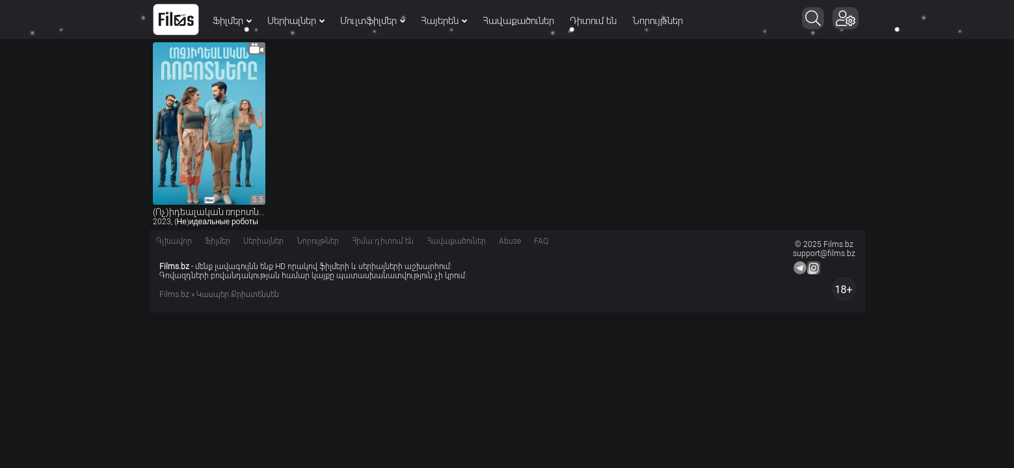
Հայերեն (444, 21)
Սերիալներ (296, 21)
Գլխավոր (174, 241)
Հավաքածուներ (518, 21)
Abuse (510, 241)
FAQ (541, 241)
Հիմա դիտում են (383, 241)
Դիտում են (593, 21)
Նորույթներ (657, 21)
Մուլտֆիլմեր (372, 21)
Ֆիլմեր (232, 21)
